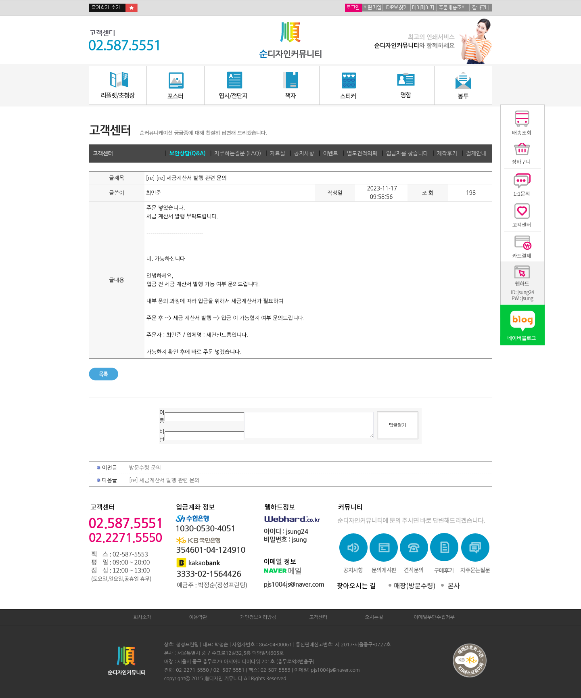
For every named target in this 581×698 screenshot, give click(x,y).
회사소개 (142, 617)
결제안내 (476, 153)
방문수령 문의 (145, 467)
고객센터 (318, 617)
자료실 (277, 153)
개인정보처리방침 (258, 617)
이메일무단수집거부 (434, 617)
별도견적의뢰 (362, 153)
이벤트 (330, 153)
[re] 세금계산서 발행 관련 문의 (164, 480)
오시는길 (374, 617)
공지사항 (304, 153)
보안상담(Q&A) (187, 153)
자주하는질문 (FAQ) (238, 153)
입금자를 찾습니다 (407, 153)
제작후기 (447, 153)
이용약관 (198, 617)
